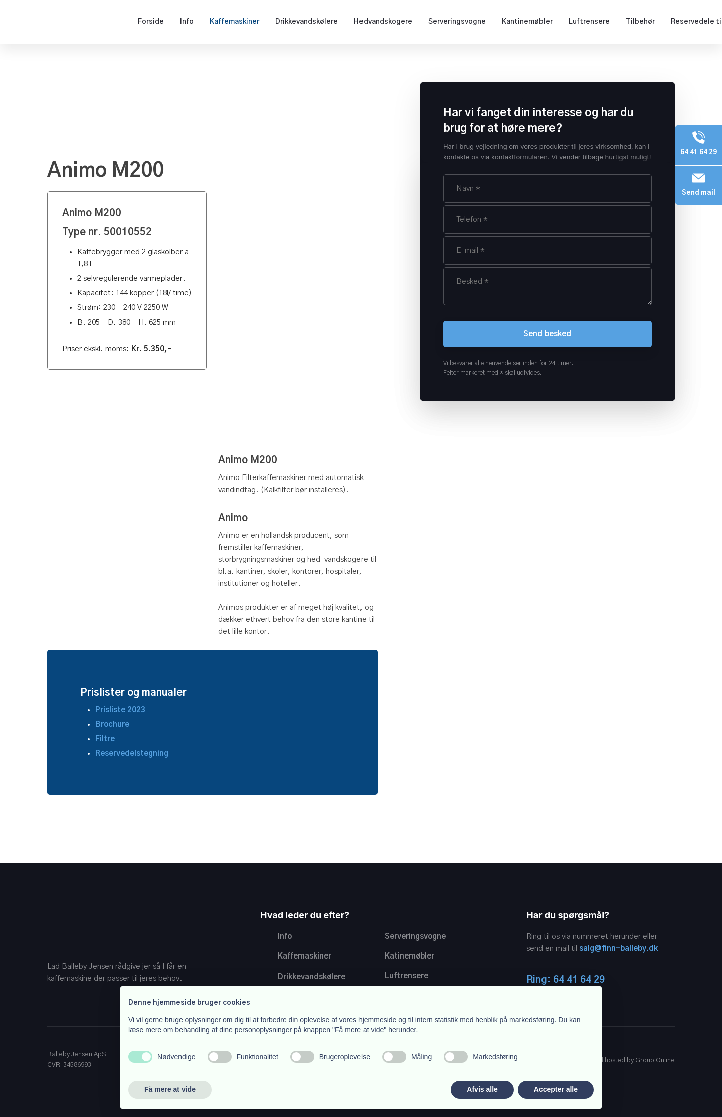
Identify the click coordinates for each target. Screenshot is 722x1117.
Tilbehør (640, 21)
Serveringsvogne (457, 21)
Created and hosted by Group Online (620, 1060)
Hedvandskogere (383, 21)
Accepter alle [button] (556, 1089)
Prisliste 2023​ (120, 710)
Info (187, 21)
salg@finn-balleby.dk (618, 948)
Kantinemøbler (527, 21)
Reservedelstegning (131, 753)
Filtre (105, 739)
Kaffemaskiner (234, 21)
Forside (151, 21)
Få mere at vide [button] (170, 1089)
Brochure (112, 724)
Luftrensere (589, 21)
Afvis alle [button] (482, 1089)
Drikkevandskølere (306, 21)
